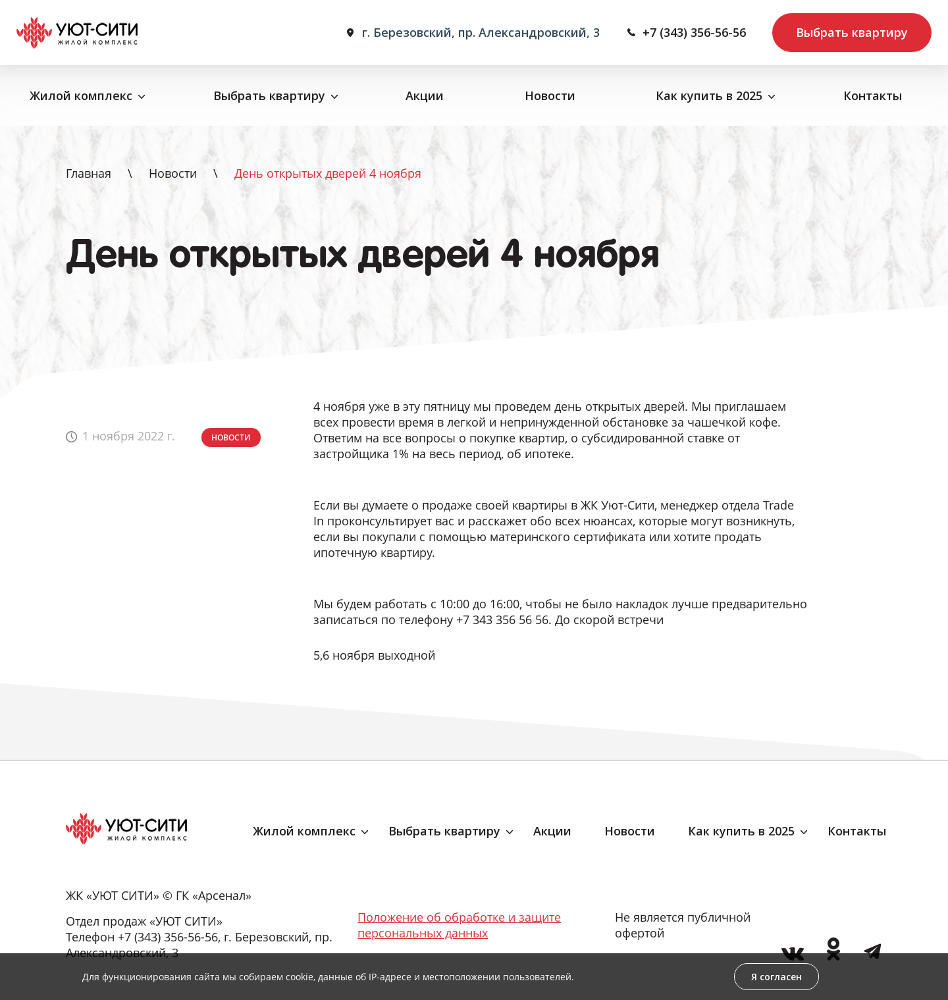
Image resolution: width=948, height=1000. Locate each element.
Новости (550, 95)
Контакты (872, 95)
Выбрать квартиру (852, 32)
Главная (88, 173)
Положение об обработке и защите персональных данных (459, 925)
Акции (425, 95)
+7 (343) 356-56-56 (694, 32)
